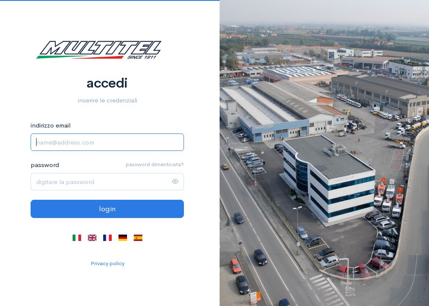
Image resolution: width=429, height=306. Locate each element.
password (45, 165)
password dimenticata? (155, 164)
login (107, 208)
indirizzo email (51, 125)
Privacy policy (107, 263)
